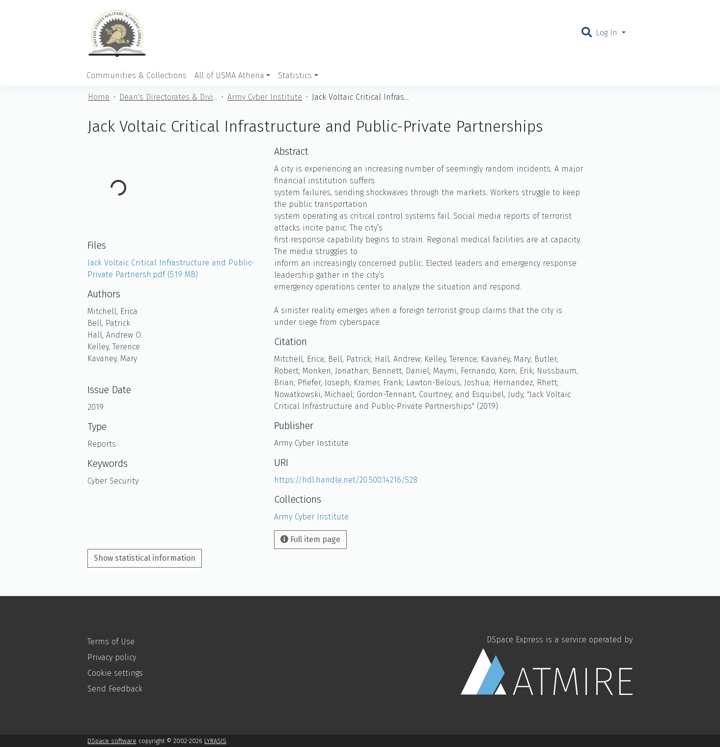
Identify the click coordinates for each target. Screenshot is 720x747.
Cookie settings (115, 673)
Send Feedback (114, 688)
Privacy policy (111, 657)
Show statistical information (144, 558)
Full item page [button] (310, 539)
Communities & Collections (136, 75)
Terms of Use (111, 641)
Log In (608, 32)
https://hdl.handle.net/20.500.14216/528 (345, 480)
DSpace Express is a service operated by (547, 665)
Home (99, 97)
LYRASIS (215, 741)
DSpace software (112, 741)
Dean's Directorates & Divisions (168, 97)
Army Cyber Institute (264, 97)
